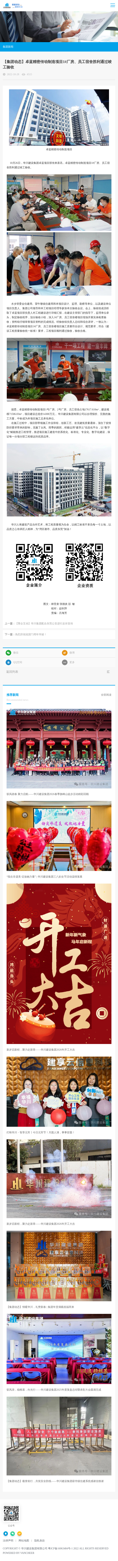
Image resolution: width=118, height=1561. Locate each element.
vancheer (27, 1553)
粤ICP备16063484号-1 (60, 1548)
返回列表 (12, 671)
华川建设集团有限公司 (34, 1548)
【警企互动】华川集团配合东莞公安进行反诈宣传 (44, 623)
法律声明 (8, 1540)
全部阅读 (106, 694)
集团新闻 (8, 46)
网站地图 (24, 1540)
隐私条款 (39, 1540)
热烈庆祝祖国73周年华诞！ (31, 634)
